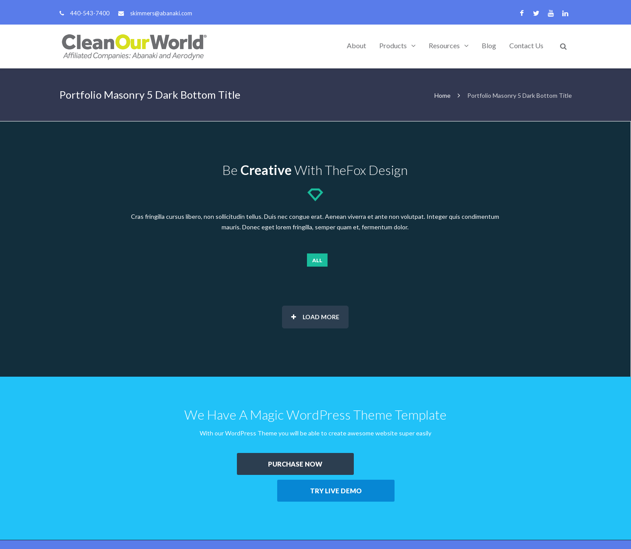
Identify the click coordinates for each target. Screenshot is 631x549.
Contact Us (526, 45)
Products (393, 45)
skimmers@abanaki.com (161, 13)
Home (442, 95)
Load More (315, 317)
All (317, 260)
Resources (444, 45)
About (356, 45)
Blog (489, 45)
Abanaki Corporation (116, 528)
